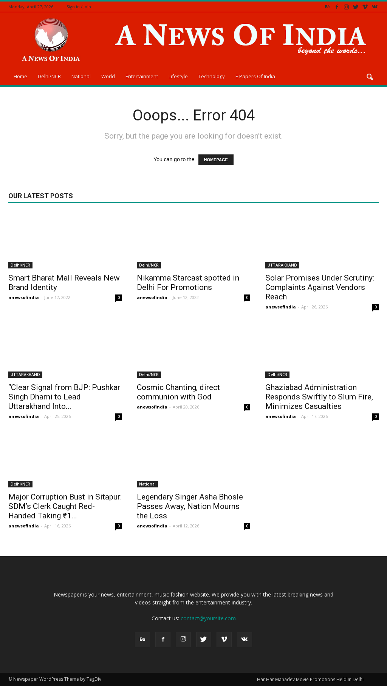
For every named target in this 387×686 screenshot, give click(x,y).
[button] (370, 77)
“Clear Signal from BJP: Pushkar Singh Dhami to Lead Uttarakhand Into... (64, 397)
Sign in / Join (79, 6)
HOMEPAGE (216, 159)
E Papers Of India (255, 76)
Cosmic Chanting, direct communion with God (178, 392)
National (81, 76)
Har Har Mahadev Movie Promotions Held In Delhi (310, 679)
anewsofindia (23, 297)
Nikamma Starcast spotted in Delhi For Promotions (188, 282)
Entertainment (141, 76)
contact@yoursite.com (208, 618)
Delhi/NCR (49, 76)
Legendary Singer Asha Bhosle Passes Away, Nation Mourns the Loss (190, 506)
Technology (211, 76)
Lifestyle (178, 76)
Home (20, 76)
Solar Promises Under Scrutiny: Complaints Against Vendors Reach (319, 287)
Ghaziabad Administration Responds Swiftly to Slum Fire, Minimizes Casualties (319, 397)
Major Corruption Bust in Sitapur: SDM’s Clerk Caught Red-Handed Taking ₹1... (65, 506)
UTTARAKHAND (282, 265)
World (108, 76)
